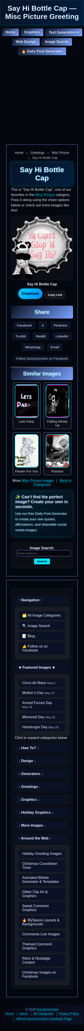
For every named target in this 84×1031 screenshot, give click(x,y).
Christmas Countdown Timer (39, 866)
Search (42, 561)
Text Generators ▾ (64, 32)
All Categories (43, 1013)
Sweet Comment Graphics (35, 908)
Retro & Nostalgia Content (36, 960)
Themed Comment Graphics (37, 946)
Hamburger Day (40, 727)
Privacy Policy (69, 1013)
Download (30, 293)
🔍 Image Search (36, 626)
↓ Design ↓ (27, 761)
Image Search (56, 42)
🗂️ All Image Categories (41, 615)
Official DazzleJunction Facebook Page (44, 1019)
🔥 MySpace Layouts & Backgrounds (41, 922)
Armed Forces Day (37, 705)
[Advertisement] (42, 100)
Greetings (37, 152)
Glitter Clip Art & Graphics (35, 894)
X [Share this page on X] (43, 325)
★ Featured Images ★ (36, 667)
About (23, 1013)
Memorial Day (38, 717)
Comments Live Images (41, 934)
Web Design (26, 42)
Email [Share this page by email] (55, 347)
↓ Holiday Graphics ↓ (35, 812)
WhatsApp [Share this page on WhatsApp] (33, 347)
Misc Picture (60, 152)
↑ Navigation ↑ (30, 600)
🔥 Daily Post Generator (42, 51)
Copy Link (55, 295)
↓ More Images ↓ (32, 825)
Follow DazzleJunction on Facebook (42, 358)
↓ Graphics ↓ (28, 799)
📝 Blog (28, 636)
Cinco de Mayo (38, 683)
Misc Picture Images (38, 480)
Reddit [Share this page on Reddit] (41, 336)
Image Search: (42, 548)
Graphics (32, 32)
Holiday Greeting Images (42, 853)
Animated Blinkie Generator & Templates (40, 880)
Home (10, 32)
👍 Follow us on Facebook (35, 648)
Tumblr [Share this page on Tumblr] (20, 336)
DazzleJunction (48, 1009)
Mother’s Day (38, 693)
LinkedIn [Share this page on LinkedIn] (62, 336)
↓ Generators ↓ (30, 774)
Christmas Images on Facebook (39, 974)
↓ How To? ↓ (28, 748)
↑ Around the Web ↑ (35, 838)
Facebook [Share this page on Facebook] (24, 325)
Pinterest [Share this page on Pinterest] (60, 325)
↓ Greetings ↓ (29, 787)
